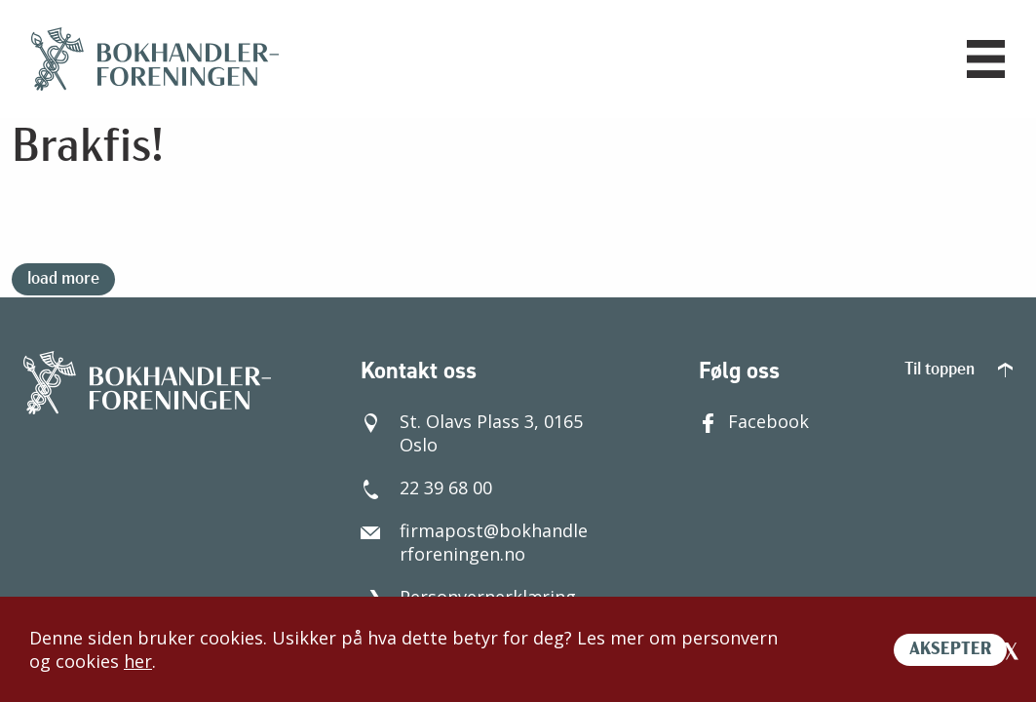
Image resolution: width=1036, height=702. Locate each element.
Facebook (754, 421)
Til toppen (958, 370)
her (138, 661)
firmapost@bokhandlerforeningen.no (474, 542)
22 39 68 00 (426, 487)
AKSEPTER (950, 650)
